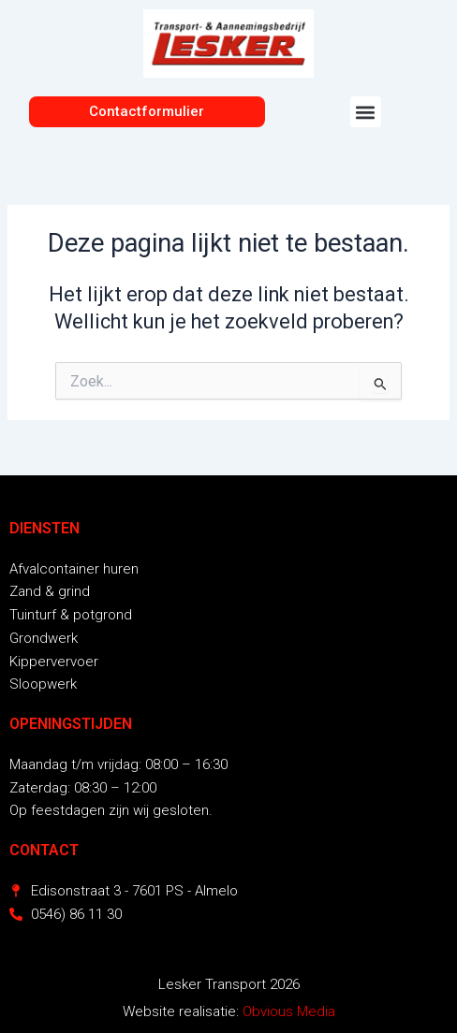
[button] (365, 111)
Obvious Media (289, 1011)
